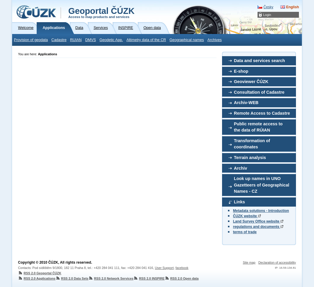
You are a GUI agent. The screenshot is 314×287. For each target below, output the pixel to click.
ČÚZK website (247, 216)
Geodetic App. (111, 40)
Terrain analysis (250, 157)
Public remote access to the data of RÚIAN (258, 127)
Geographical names (186, 40)
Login (267, 15)
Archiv (240, 168)
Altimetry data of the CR (146, 40)
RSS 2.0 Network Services (110, 278)
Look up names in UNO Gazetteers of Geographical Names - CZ (261, 185)
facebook (181, 268)
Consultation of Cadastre (259, 92)
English (292, 7)
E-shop (241, 71)
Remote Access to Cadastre (262, 113)
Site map (249, 262)
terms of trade (245, 232)
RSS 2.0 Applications (37, 278)
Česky (268, 7)
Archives (215, 40)
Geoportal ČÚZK (101, 12)
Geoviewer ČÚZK (251, 81)
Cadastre (59, 40)
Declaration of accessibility (277, 262)
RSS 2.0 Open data (182, 278)
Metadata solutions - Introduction (261, 211)
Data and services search (259, 60)
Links (239, 202)
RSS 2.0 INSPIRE (148, 278)
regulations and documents (258, 227)
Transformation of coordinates (252, 144)
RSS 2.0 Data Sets (72, 278)
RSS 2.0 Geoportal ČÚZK (39, 273)
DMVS (90, 40)
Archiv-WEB (246, 102)
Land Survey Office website (258, 221)
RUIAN (76, 40)
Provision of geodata (31, 40)
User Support (164, 268)
